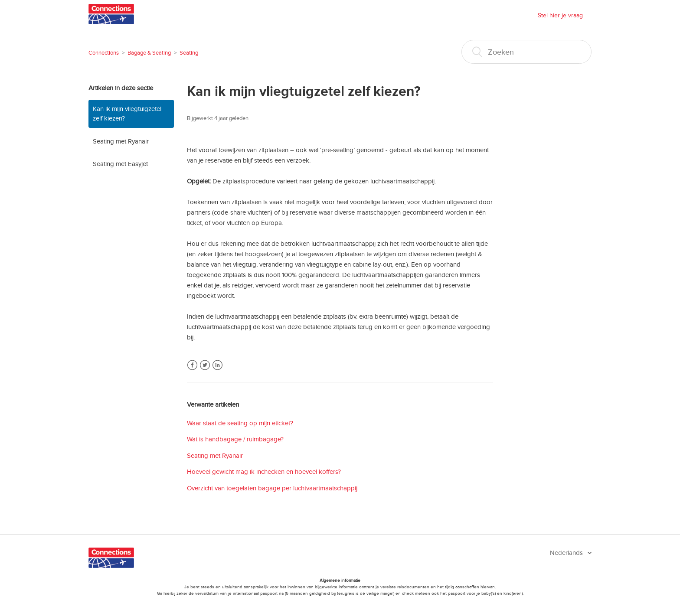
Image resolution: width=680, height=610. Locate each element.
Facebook (192, 365)
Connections (103, 52)
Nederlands (567, 553)
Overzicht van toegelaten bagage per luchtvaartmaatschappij (272, 488)
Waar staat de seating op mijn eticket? (240, 423)
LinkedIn (217, 365)
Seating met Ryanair (121, 141)
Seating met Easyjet (120, 164)
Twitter (204, 365)
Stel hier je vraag (560, 15)
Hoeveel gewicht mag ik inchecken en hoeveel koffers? (264, 472)
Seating (189, 52)
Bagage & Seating (149, 52)
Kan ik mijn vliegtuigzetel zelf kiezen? (127, 114)
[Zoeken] (526, 52)
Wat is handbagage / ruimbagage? (235, 439)
